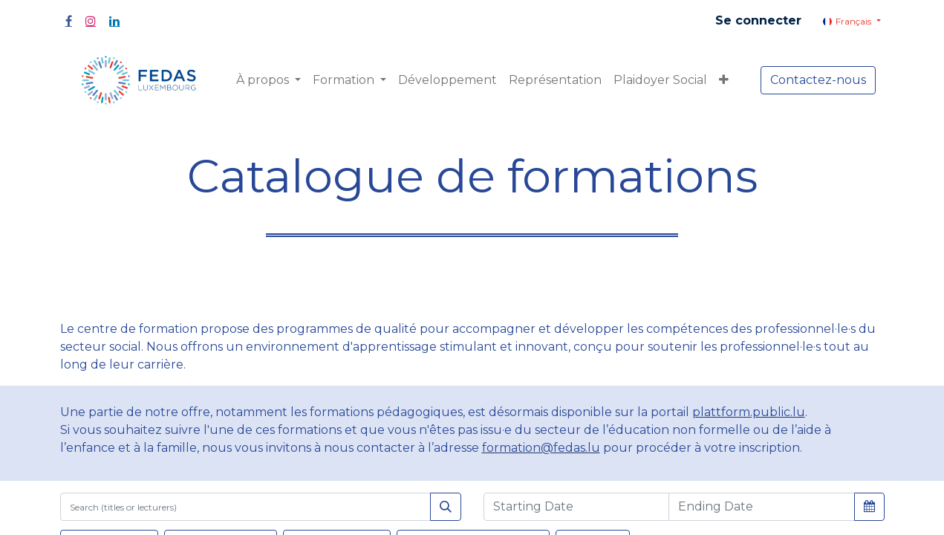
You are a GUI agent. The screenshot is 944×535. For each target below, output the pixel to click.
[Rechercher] (445, 507)
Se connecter (758, 20)
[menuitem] (447, 80)
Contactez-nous (818, 80)
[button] (724, 80)
